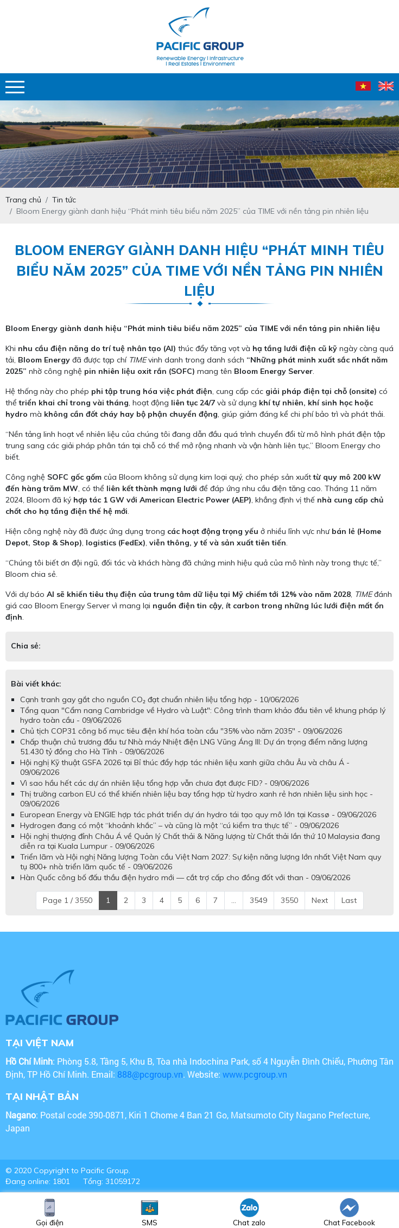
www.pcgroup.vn (256, 1074)
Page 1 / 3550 (67, 900)
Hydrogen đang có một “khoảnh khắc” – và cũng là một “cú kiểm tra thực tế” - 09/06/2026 (179, 825)
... (233, 900)
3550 (289, 900)
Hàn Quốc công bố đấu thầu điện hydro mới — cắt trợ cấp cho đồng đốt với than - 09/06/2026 (185, 877)
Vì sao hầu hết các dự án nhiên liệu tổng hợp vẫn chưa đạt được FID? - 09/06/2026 (164, 783)
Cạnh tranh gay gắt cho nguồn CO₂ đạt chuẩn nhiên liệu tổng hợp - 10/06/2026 (159, 699)
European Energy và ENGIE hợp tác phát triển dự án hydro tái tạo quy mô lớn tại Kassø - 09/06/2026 (198, 814)
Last (349, 900)
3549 (258, 900)
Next (320, 900)
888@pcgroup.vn (150, 1074)
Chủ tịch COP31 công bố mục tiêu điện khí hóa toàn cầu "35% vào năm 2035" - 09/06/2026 (181, 731)
